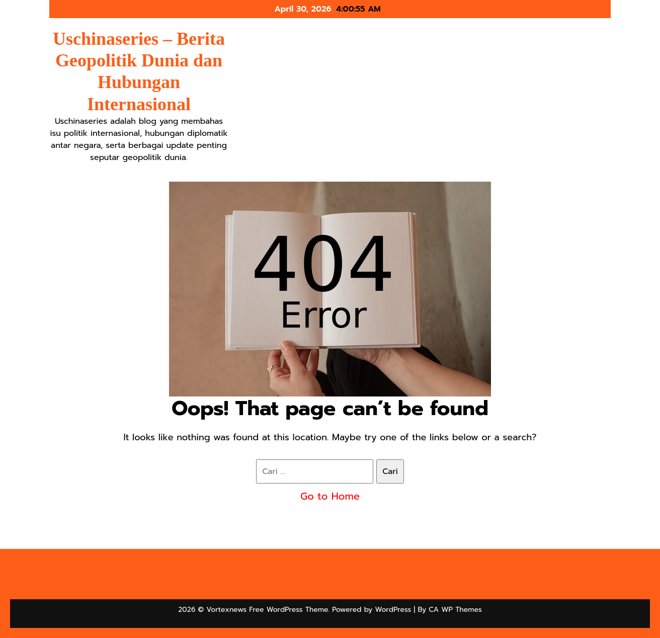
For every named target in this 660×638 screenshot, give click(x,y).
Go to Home (330, 496)
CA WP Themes (455, 609)
